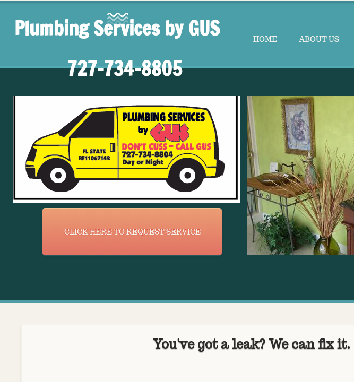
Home (265, 39)
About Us (319, 39)
